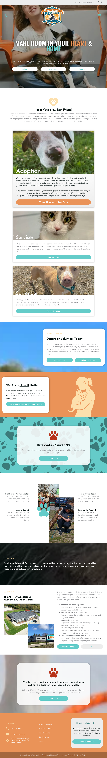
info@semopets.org (88, 2)
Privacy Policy (81, 755)
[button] (99, 15)
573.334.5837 (76, 2)
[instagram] (101, 2)
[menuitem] (53, 724)
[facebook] (98, 2)
